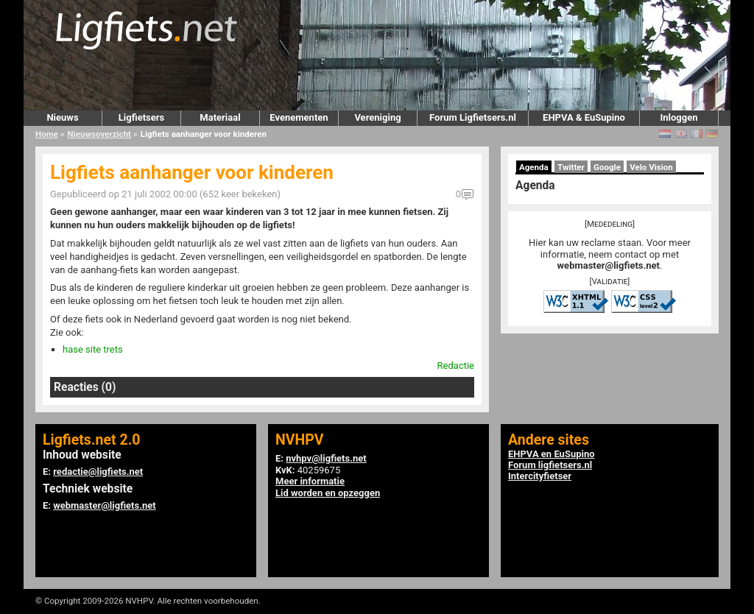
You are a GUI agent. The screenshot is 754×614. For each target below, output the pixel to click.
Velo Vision (651, 167)
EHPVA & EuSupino (584, 117)
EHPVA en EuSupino (551, 453)
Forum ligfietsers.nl (550, 464)
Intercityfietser (539, 475)
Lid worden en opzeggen (327, 492)
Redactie (455, 365)
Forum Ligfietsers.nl (472, 117)
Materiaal (220, 117)
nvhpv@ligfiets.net (326, 458)
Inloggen (678, 117)
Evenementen (298, 117)
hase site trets (93, 349)
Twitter (571, 167)
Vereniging (377, 117)
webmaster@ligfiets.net (608, 265)
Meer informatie (310, 481)
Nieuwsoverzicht (99, 134)
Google (607, 167)
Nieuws (62, 117)
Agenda (534, 167)
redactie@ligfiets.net (98, 471)
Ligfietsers (141, 117)
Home (46, 134)
